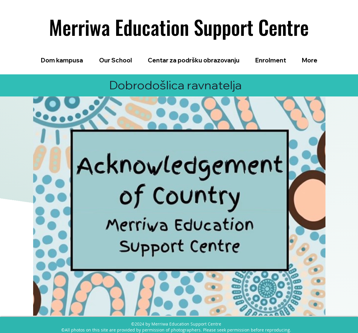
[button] (115, 60)
